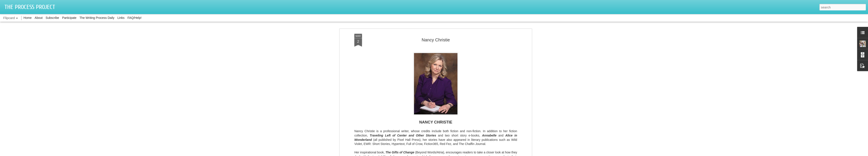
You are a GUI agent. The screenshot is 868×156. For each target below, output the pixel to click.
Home (27, 18)
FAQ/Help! (135, 18)
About (39, 18)
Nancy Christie (436, 39)
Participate (69, 18)
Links (121, 18)
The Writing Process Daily (96, 18)
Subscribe (52, 18)
